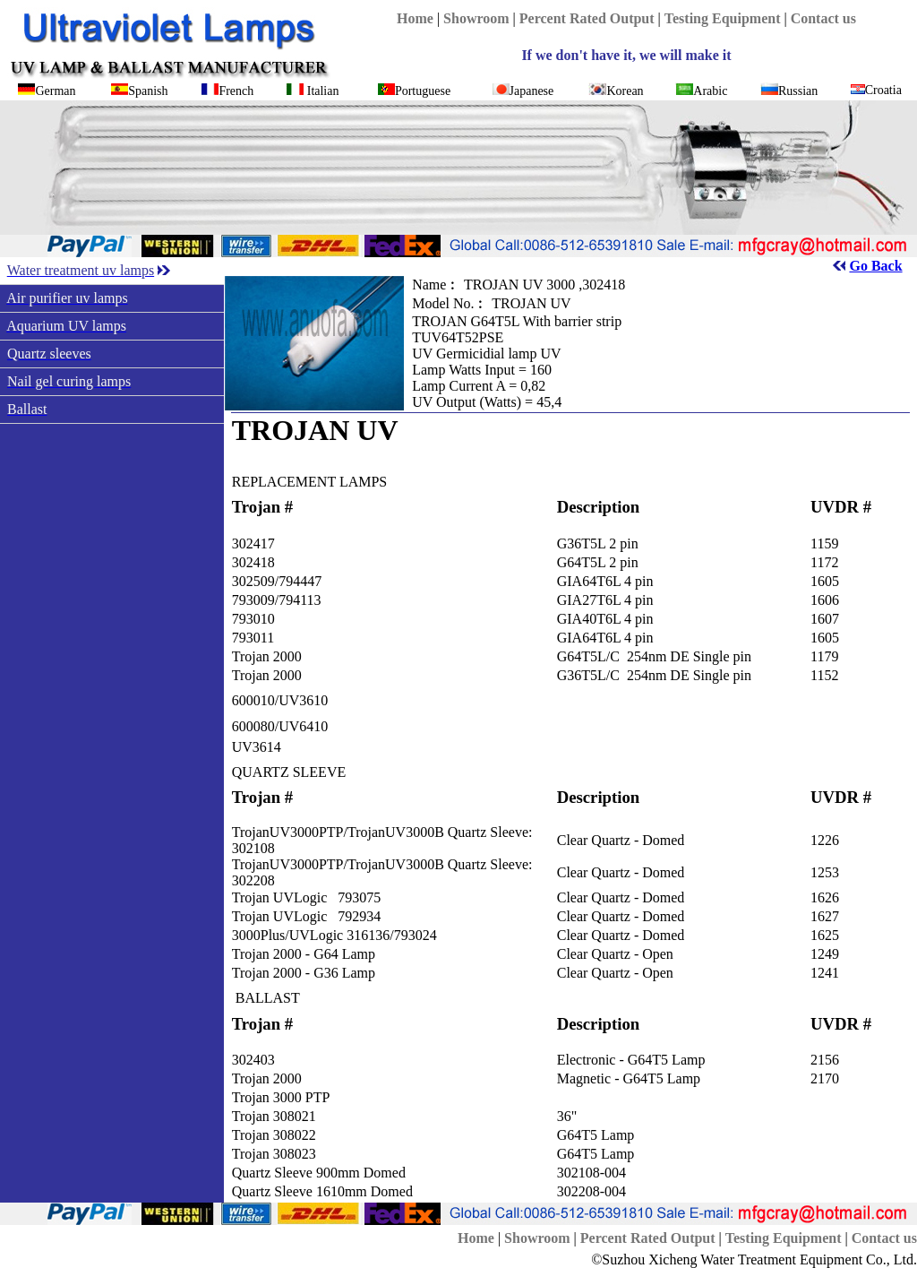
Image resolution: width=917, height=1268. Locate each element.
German (55, 91)
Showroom (476, 18)
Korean (624, 91)
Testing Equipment (722, 18)
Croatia (883, 90)
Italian (323, 91)
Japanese (532, 91)
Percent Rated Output (587, 18)
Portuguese (422, 91)
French (236, 91)
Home (415, 18)
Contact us (823, 18)
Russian (798, 91)
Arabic (710, 91)
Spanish (147, 91)
